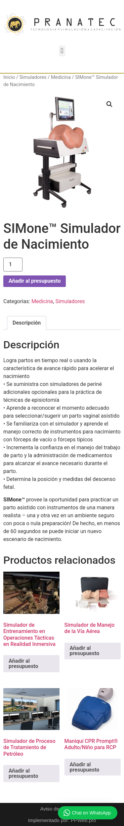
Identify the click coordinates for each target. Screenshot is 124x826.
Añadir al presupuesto (35, 281)
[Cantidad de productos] (12, 264)
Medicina (61, 77)
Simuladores (33, 77)
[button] (62, 51)
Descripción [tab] (27, 323)
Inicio (9, 77)
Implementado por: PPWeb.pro (62, 820)
